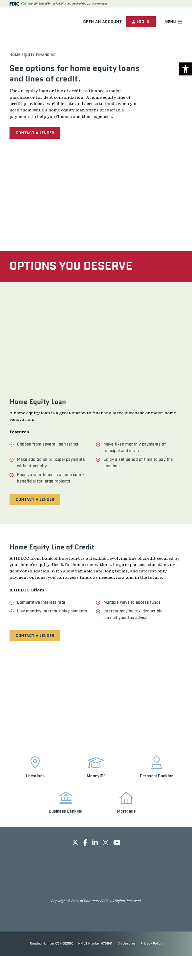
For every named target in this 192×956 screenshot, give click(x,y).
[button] (185, 68)
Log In (141, 21)
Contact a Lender (35, 133)
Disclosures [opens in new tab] (127, 943)
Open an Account (102, 21)
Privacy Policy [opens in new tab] (151, 943)
